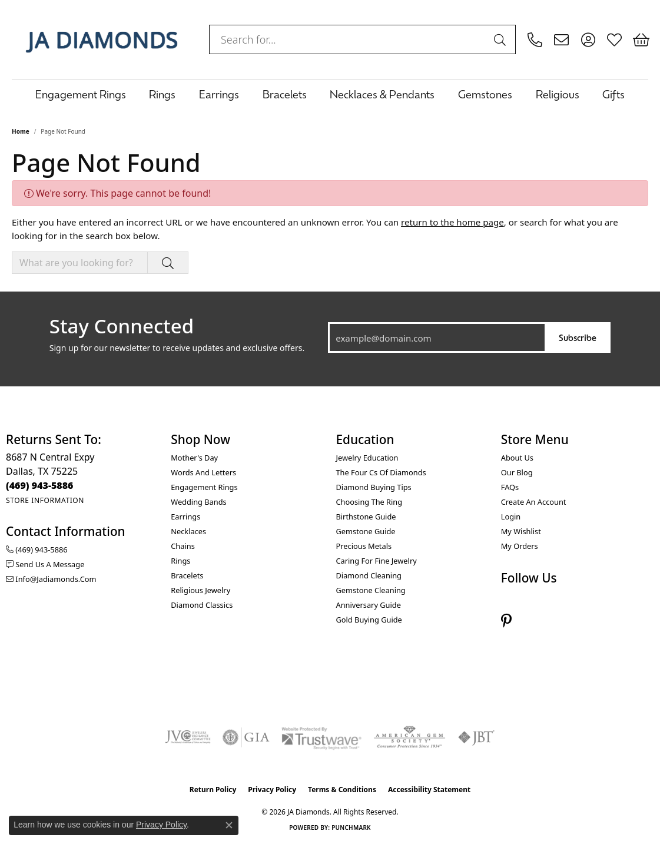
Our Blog (517, 472)
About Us (517, 457)
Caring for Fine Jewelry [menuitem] (376, 560)
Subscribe (577, 337)
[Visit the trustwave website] (321, 737)
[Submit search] (501, 39)
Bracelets (285, 94)
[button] (588, 39)
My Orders (519, 546)
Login (511, 516)
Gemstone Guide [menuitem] (366, 531)
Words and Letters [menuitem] (203, 472)
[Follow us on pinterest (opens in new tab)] (506, 621)
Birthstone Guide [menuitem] (366, 516)
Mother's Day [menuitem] (194, 457)
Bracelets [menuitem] (187, 575)
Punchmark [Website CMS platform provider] (351, 827)
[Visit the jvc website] (188, 737)
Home (20, 131)
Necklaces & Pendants (382, 94)
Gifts (613, 94)
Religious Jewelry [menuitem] (200, 590)
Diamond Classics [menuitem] (202, 605)
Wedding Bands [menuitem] (198, 502)
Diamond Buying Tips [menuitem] (374, 487)
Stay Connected (121, 326)
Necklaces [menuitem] (188, 531)
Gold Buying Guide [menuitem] (369, 619)
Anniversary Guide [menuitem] (368, 605)
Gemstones (485, 94)
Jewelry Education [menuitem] (367, 457)
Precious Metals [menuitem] (364, 546)
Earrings (219, 94)
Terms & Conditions (342, 790)
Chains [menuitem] (183, 546)
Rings (162, 94)
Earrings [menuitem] (185, 516)
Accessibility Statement (429, 790)
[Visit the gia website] (246, 737)
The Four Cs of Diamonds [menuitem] (381, 472)
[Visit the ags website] (409, 737)
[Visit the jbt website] (476, 737)
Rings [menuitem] (180, 560)
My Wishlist (521, 531)
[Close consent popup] (229, 825)
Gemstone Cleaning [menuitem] (371, 590)
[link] (535, 39)
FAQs (510, 487)
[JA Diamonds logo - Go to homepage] (101, 39)
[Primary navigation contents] (330, 94)
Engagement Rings (80, 94)
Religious (557, 94)
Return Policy (213, 790)
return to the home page (452, 222)
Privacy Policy (272, 790)
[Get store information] (45, 500)
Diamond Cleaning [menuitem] (369, 575)
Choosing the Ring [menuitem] (369, 502)
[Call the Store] (40, 485)
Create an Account (533, 502)
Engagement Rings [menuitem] (204, 487)
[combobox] (349, 39)
